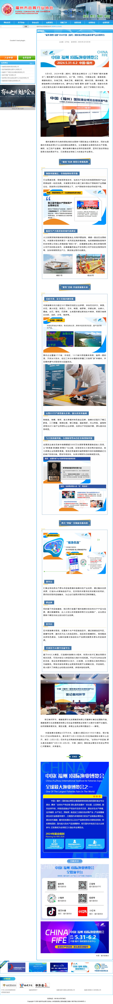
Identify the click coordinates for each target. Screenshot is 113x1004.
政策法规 (77, 22)
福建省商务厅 (33, 990)
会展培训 (106, 22)
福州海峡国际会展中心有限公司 (12, 69)
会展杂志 (92, 22)
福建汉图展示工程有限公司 (92, 990)
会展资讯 (49, 22)
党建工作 (63, 22)
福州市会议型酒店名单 (44, 26)
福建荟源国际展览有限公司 (10, 66)
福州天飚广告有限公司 (9, 75)
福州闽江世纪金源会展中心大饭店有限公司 (15, 78)
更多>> (32, 63)
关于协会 (21, 22)
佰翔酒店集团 (5, 992)
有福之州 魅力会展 (17, 108)
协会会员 (35, 22)
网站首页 (7, 22)
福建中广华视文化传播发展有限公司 (13, 72)
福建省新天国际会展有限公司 (11, 81)
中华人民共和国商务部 (8, 990)
